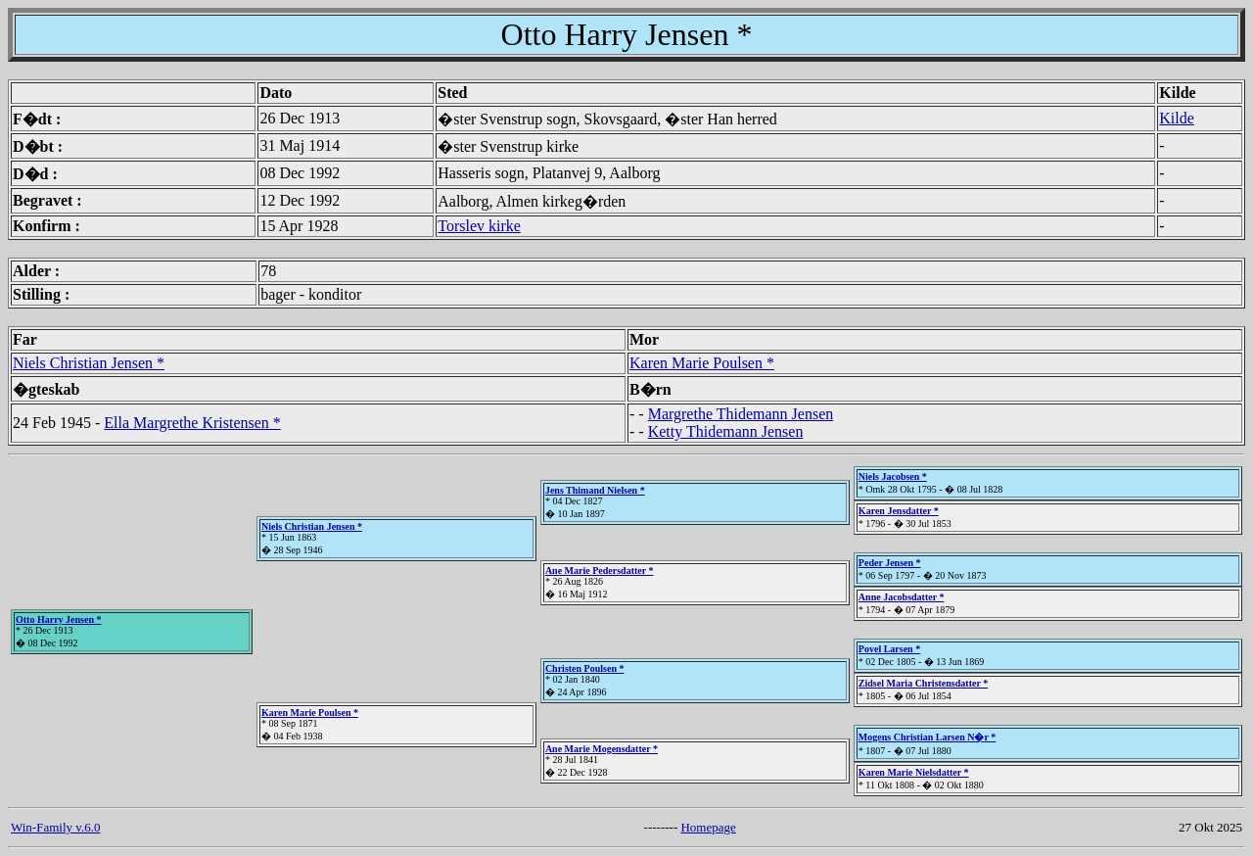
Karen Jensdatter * (899, 510)
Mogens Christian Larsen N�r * (927, 737)
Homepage (707, 827)
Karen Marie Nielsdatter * (914, 772)
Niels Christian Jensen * (88, 363)
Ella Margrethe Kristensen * (192, 422)
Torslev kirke (479, 225)
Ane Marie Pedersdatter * (599, 570)
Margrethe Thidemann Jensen (741, 413)
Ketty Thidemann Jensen (726, 431)
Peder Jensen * (890, 562)
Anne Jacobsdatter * (902, 597)
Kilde (1176, 118)
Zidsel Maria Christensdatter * (923, 683)
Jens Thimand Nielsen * (595, 490)
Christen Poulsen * (585, 668)
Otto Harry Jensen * (59, 619)
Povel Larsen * (889, 648)
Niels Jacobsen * (893, 476)
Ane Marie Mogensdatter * (601, 748)
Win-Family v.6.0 (55, 827)
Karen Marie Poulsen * (701, 363)
